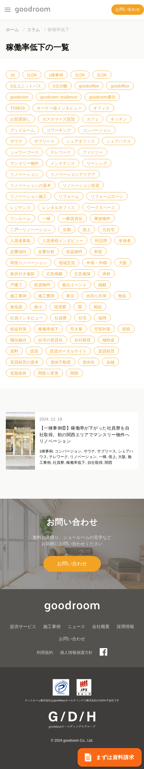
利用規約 (45, 652)
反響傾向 (18, 251)
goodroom (19, 97)
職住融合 (18, 340)
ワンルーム (20, 218)
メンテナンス (62, 163)
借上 (86, 229)
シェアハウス (118, 141)
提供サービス (23, 626)
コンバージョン (96, 130)
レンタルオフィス (58, 207)
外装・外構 (97, 262)
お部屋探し (20, 119)
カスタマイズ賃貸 (58, 119)
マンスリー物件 (24, 163)
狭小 (38, 307)
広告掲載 (54, 273)
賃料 (14, 351)
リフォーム (69, 196)
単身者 (125, 240)
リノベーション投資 (81, 185)
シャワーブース (24, 152)
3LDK (102, 75)
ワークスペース (101, 207)
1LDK (32, 75)
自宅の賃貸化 (50, 340)
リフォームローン (107, 196)
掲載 (102, 284)
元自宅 (108, 229)
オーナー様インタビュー (59, 108)
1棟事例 (56, 75)
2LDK (80, 75)
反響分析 (46, 251)
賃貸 (34, 351)
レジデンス (20, 207)
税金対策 (18, 329)
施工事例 (18, 296)
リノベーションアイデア (72, 174)
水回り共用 (96, 296)
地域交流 (67, 262)
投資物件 (42, 284)
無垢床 (16, 307)
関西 (74, 373)
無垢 (122, 296)
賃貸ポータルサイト (68, 351)
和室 (98, 251)
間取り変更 (48, 373)
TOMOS (17, 108)
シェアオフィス (80, 141)
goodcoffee (89, 86)
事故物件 (102, 218)
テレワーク (60, 152)
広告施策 (82, 273)
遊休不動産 (60, 362)
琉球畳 (60, 307)
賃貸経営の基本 (24, 362)
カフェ (93, 119)
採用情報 (125, 626)
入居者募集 (20, 240)
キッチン (118, 119)
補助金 (108, 340)
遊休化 (88, 362)
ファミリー (92, 152)
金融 (110, 362)
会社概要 (101, 626)
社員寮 (61, 318)
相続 (98, 307)
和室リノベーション (28, 262)
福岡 (102, 318)
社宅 (82, 318)
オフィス (101, 108)
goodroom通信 (102, 97)
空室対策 (102, 329)
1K (12, 75)
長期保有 (18, 373)
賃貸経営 (106, 351)
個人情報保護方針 (76, 652)
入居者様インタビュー (62, 240)
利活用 (101, 240)
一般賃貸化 (72, 218)
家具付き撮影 (22, 273)
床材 (106, 273)
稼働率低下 (48, 329)
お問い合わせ (127, 9)
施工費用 (46, 296)
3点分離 (60, 86)
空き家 (76, 329)
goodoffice (119, 86)
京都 (67, 229)
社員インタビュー (26, 318)
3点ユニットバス (25, 86)
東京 (70, 296)
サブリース (44, 141)
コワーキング (58, 130)
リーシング (97, 163)
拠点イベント (74, 284)
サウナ (16, 141)
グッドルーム (22, 130)
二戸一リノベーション (30, 229)
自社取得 (82, 340)
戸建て (16, 284)
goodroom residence (59, 97)
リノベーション (24, 174)
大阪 (123, 262)
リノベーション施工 (28, 196)
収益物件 (74, 251)
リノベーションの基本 (30, 185)
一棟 (46, 218)
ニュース (76, 626)
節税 (126, 329)
